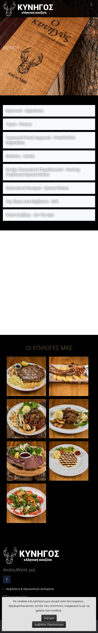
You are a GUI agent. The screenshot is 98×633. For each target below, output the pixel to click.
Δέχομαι (49, 618)
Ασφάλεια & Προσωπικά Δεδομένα (29, 589)
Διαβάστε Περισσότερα (49, 624)
